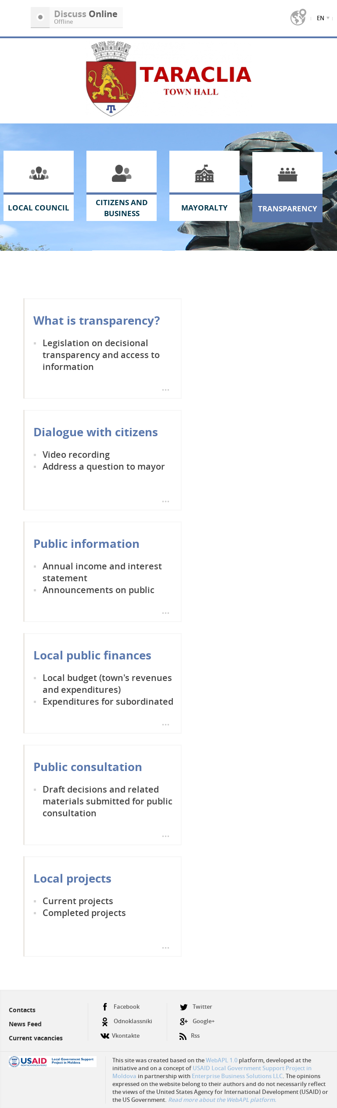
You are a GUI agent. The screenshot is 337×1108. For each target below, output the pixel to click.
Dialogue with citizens (95, 432)
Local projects (72, 878)
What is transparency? (96, 320)
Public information (86, 543)
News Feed (25, 1024)
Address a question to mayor (104, 466)
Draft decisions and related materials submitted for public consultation (107, 801)
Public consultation (87, 767)
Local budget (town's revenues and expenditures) (107, 683)
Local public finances (92, 655)
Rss (189, 1032)
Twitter (195, 1006)
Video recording (76, 454)
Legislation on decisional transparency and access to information (101, 355)
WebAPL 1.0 (221, 1060)
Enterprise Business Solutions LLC (237, 1076)
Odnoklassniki (126, 1021)
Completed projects (84, 913)
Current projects (78, 901)
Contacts (22, 1010)
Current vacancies (36, 1038)
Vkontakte (120, 1032)
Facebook (120, 1006)
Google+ (197, 1021)
